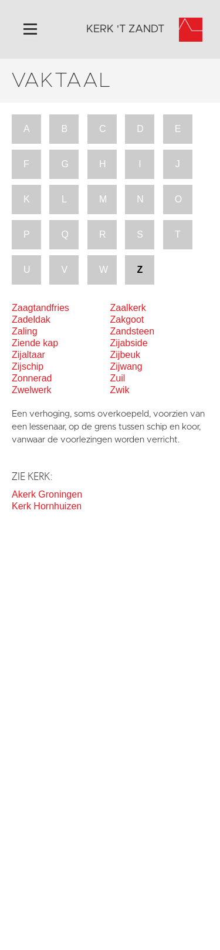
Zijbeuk (125, 355)
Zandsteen (132, 331)
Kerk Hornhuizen (47, 506)
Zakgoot (127, 319)
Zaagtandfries (40, 308)
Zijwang (126, 366)
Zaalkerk (128, 308)
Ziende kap (35, 343)
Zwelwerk (32, 390)
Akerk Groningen (47, 494)
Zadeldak (31, 319)
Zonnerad (32, 378)
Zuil (118, 378)
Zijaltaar (28, 355)
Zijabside (129, 343)
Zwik (120, 390)
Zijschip (27, 366)
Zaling (25, 331)
